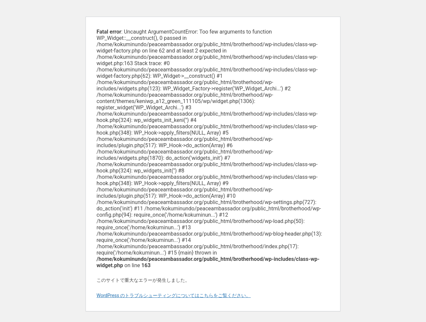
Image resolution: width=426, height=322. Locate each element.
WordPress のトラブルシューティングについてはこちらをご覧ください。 (174, 295)
